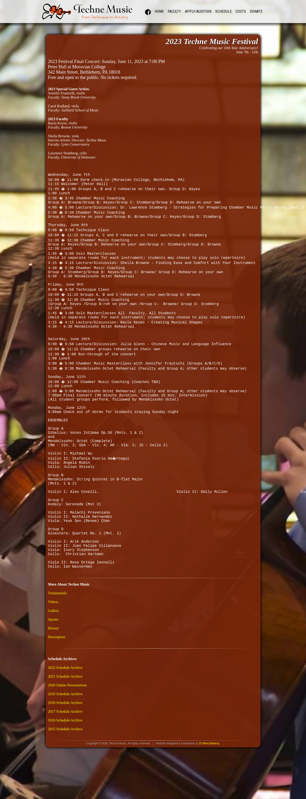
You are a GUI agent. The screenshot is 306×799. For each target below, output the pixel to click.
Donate (256, 11)
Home (159, 11)
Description (56, 698)
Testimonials (57, 654)
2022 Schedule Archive (65, 728)
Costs (241, 11)
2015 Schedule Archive (65, 790)
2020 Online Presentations (67, 746)
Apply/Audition (198, 11)
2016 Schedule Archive (65, 781)
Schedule (223, 11)
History (53, 689)
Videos (53, 663)
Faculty (174, 11)
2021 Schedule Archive (65, 737)
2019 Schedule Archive (65, 755)
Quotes (53, 680)
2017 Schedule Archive (65, 772)
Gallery (53, 671)
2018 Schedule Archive (65, 764)
